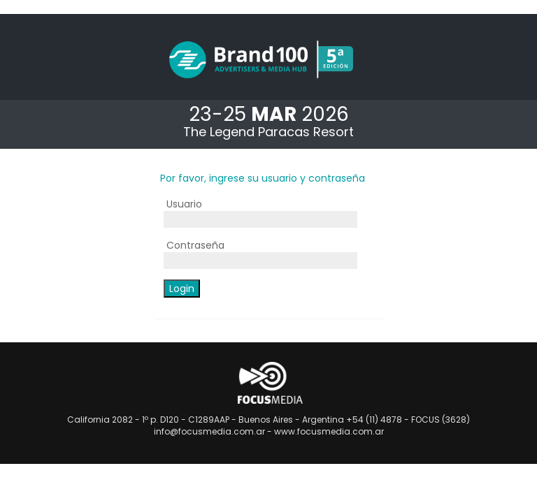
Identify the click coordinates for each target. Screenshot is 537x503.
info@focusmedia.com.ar (209, 431)
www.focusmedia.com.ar (329, 431)
